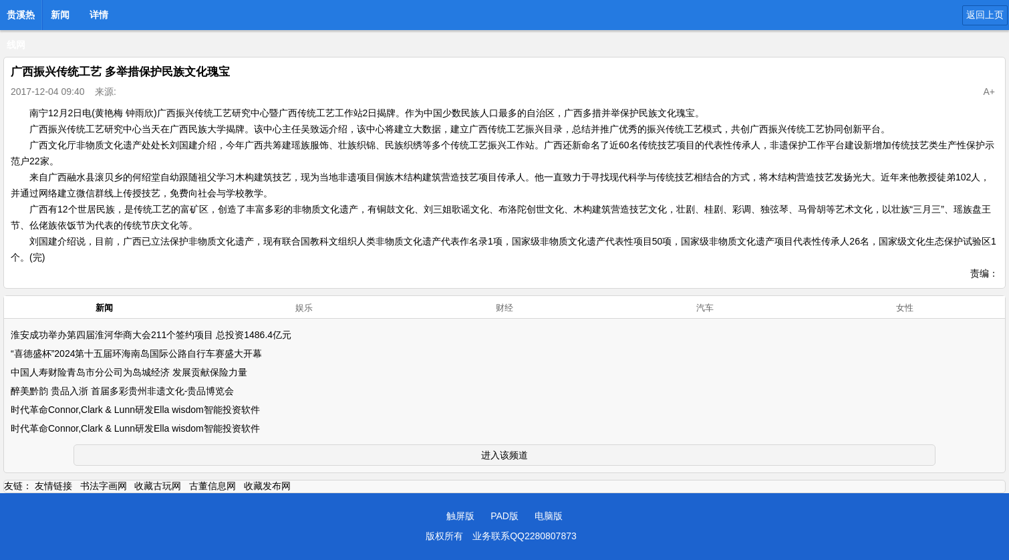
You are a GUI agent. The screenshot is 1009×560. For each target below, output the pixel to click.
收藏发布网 (267, 485)
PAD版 (504, 516)
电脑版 (549, 516)
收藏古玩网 (157, 485)
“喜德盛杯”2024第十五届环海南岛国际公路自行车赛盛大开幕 (136, 353)
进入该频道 (504, 455)
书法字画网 (103, 485)
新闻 (60, 14)
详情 (99, 14)
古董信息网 (212, 485)
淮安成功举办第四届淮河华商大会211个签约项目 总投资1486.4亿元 (151, 334)
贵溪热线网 (21, 18)
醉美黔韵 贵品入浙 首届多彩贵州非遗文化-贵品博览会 (122, 391)
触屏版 (460, 516)
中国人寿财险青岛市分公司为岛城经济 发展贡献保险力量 (129, 372)
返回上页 (985, 14)
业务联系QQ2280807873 (524, 536)
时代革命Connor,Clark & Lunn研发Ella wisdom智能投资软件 (135, 409)
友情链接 (53, 485)
